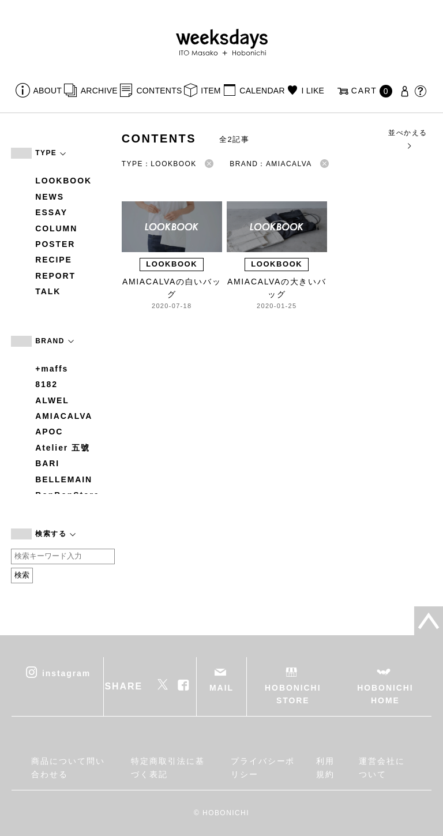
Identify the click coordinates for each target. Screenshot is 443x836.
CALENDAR (261, 90)
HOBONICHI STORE (293, 694)
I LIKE (312, 90)
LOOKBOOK (63, 180)
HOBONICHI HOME (385, 694)
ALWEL (52, 400)
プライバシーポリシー (263, 767)
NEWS (49, 196)
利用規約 (325, 767)
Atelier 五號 (62, 447)
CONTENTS (159, 90)
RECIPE (53, 259)
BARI (47, 463)
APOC (49, 431)
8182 (46, 384)
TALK (48, 291)
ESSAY (51, 212)
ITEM (211, 90)
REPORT (55, 275)
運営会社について (382, 767)
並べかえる (407, 139)
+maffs (51, 368)
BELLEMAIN (63, 479)
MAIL (221, 687)
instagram (66, 672)
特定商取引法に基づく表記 (167, 767)
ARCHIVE (99, 90)
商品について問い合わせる (67, 767)
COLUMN (56, 228)
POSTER (55, 244)
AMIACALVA (63, 416)
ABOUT (47, 90)
